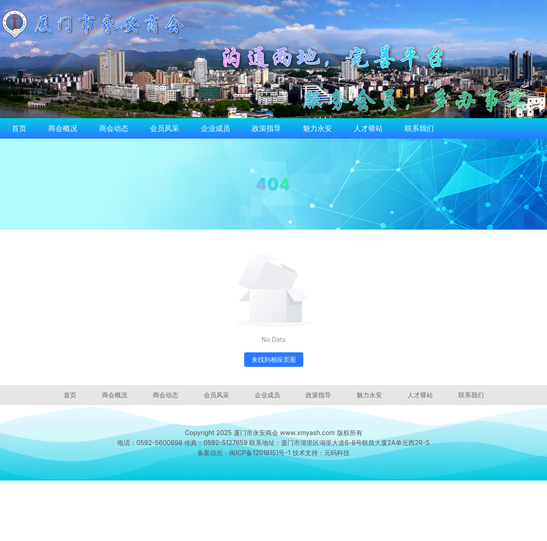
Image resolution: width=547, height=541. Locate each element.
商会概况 (62, 128)
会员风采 (164, 128)
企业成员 (215, 128)
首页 (19, 128)
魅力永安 (317, 128)
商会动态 (113, 128)
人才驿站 (368, 128)
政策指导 (266, 128)
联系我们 (419, 128)
